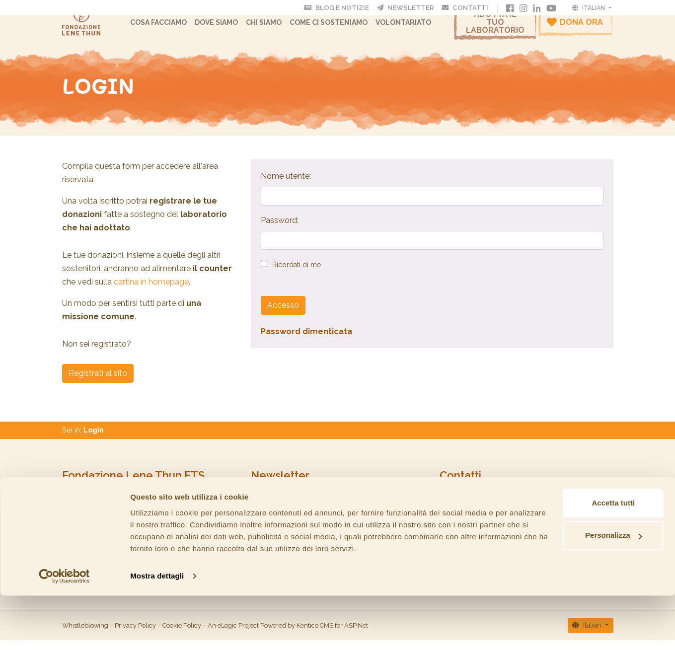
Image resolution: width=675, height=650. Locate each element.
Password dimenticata (306, 341)
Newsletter (415, 7)
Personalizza (567, 578)
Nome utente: (286, 186)
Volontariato (414, 27)
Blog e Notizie (351, 7)
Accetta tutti (567, 545)
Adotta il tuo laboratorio (495, 27)
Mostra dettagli (157, 630)
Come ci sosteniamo (339, 27)
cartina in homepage (151, 291)
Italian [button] (589, 7)
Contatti (470, 7)
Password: (280, 230)
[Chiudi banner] (659, 534)
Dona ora (575, 27)
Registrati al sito (98, 383)
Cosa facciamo (169, 27)
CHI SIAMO (274, 27)
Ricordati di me (296, 275)
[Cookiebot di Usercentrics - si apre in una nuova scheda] (64, 630)
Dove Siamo (226, 27)
